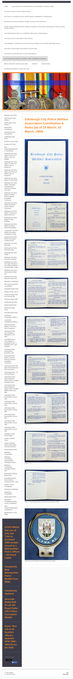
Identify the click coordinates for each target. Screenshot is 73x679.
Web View (66, 674)
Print (6, 672)
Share (14, 662)
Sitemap (11, 672)
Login (67, 672)
